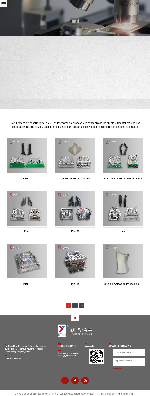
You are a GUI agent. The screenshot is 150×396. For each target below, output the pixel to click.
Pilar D (27, 283)
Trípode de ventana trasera (74, 178)
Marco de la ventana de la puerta (123, 178)
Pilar (26, 231)
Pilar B (26, 178)
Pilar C (75, 231)
